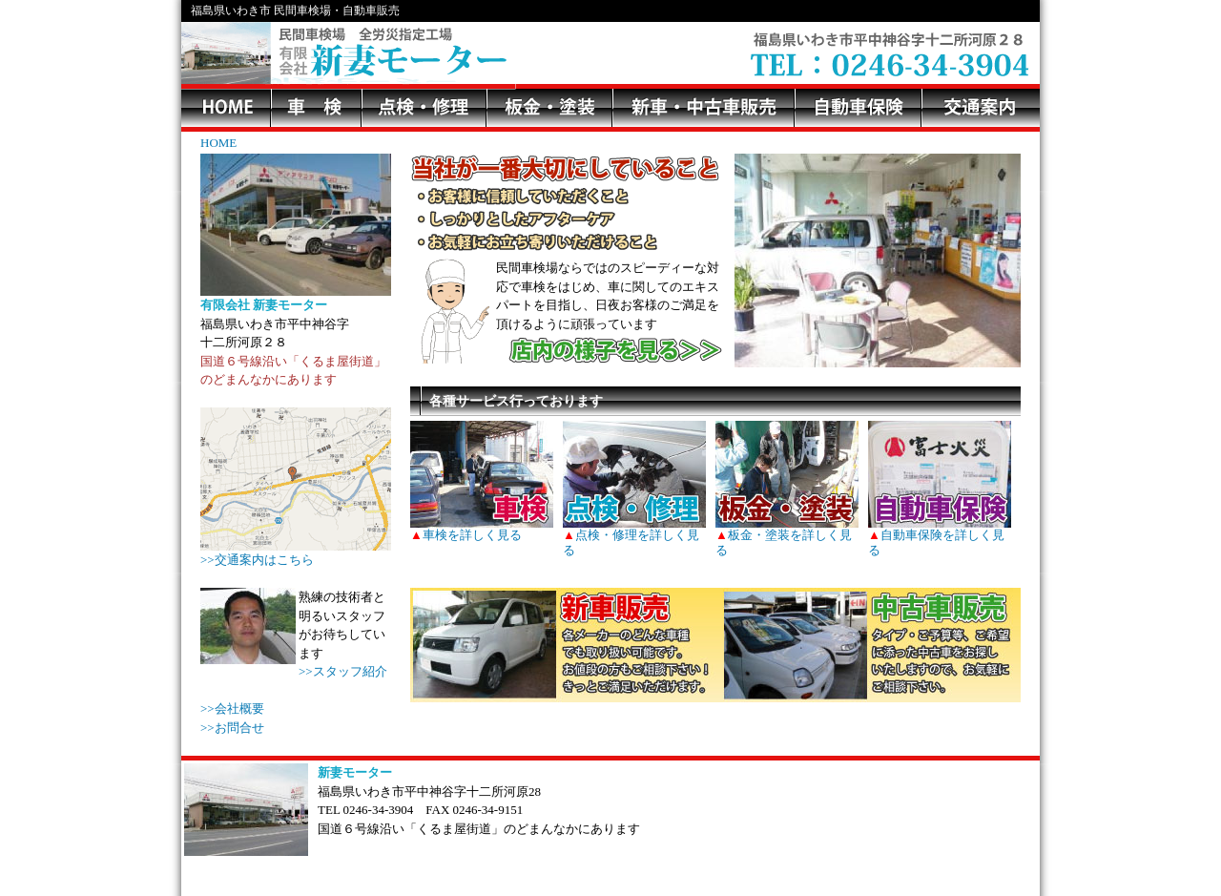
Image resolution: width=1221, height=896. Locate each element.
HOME (218, 142)
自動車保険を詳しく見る (939, 534)
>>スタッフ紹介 (343, 671)
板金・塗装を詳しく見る (787, 534)
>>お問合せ (232, 727)
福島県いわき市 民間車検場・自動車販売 (295, 10)
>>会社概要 (232, 708)
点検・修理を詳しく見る (634, 534)
